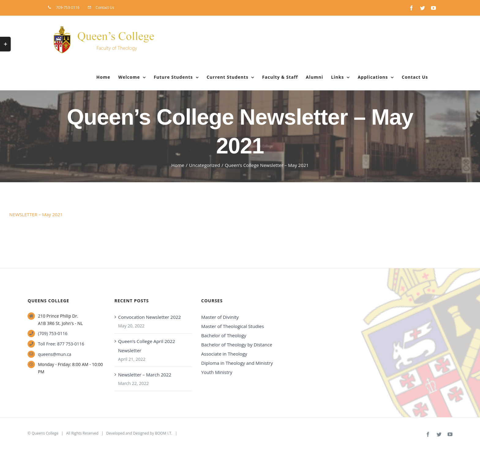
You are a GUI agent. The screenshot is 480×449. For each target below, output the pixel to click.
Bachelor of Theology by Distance (236, 344)
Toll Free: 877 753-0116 (61, 344)
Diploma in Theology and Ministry (237, 363)
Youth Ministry (216, 372)
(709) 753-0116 (52, 333)
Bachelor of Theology (223, 335)
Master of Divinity (220, 317)
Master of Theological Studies (232, 326)
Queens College (45, 433)
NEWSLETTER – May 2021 (36, 214)
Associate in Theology (224, 354)
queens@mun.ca (54, 354)
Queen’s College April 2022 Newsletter (146, 345)
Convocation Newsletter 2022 (149, 317)
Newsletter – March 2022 (144, 375)
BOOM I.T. (163, 433)
